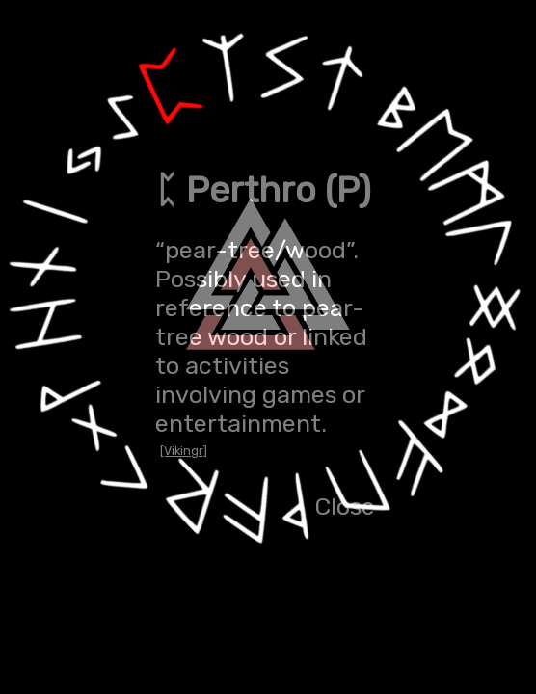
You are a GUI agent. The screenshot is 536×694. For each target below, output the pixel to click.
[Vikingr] (183, 450)
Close (344, 506)
